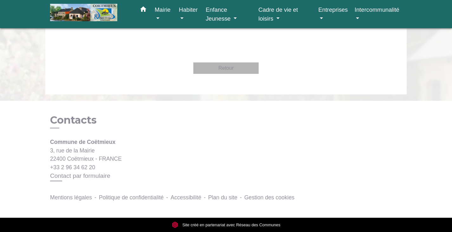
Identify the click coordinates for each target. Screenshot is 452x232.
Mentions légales (71, 197)
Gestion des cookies (269, 197)
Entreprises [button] (333, 9)
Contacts (73, 120)
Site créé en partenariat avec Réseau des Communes (226, 224)
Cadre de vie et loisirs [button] (278, 14)
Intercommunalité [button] (377, 9)
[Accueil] (89, 14)
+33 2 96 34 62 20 (72, 167)
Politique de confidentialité (131, 197)
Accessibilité (186, 197)
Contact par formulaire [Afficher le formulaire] (80, 175)
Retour (226, 68)
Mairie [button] (163, 9)
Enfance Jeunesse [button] (219, 14)
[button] (143, 10)
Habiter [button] (188, 9)
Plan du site (222, 197)
